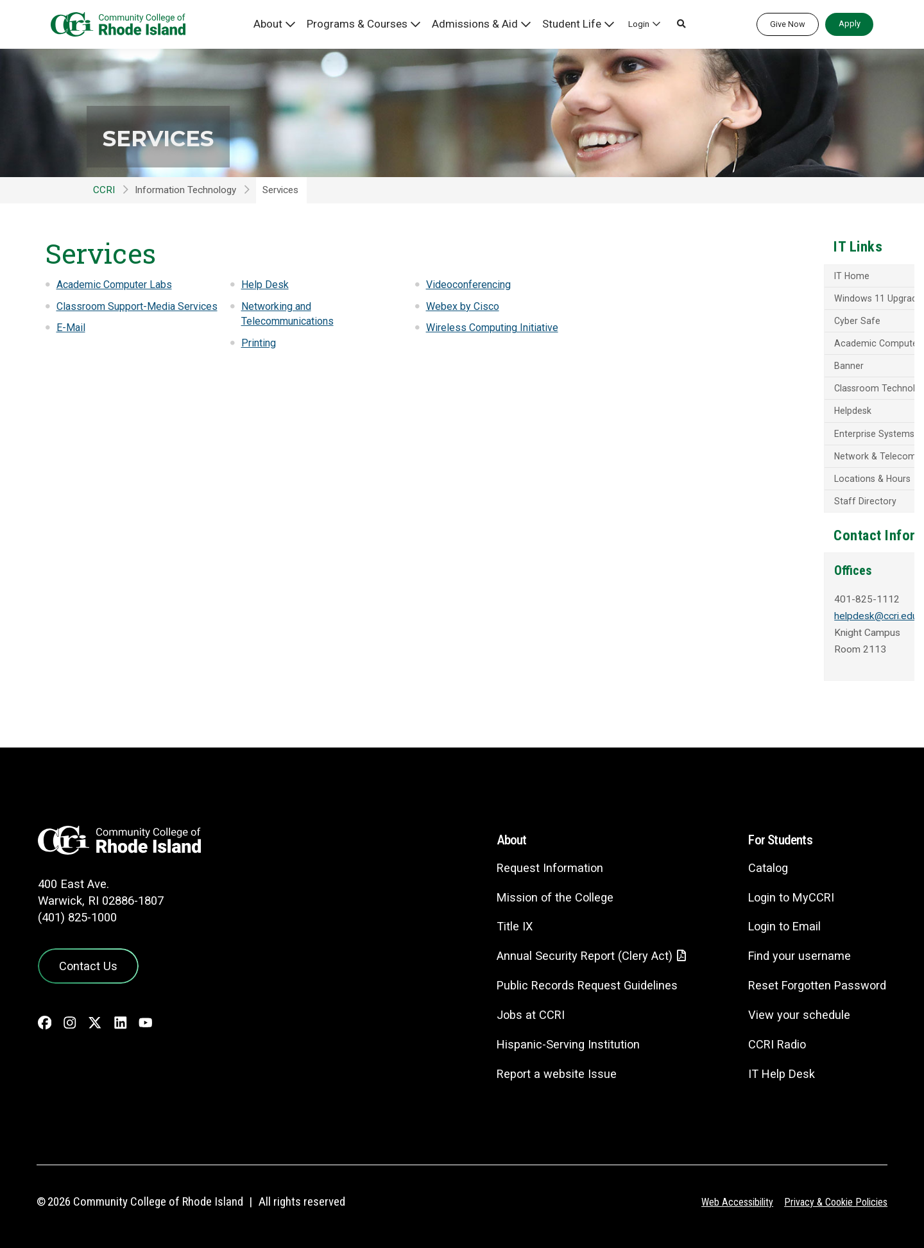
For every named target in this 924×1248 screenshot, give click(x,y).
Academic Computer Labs (119, 284)
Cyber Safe (710, 323)
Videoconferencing (472, 284)
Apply (849, 23)
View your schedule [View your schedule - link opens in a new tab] (792, 1010)
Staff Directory (718, 510)
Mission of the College (541, 892)
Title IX (499, 922)
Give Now (787, 24)
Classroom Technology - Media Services (772, 393)
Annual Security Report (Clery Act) (572, 952)
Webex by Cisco (464, 306)
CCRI (104, 190)
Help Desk (265, 284)
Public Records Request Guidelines (574, 981)
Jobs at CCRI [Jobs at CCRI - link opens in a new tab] (516, 1011)
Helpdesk (706, 417)
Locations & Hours (727, 486)
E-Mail (71, 342)
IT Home (705, 277)
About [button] (299, 24)
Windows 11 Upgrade (732, 300)
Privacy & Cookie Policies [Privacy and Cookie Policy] (832, 1198)
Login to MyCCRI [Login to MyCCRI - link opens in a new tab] (785, 892)
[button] (668, 24)
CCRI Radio (770, 1039)
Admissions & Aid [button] (480, 24)
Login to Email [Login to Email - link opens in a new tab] (778, 922)
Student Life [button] (565, 24)
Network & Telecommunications (755, 463)
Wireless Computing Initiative (496, 327)
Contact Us (84, 959)
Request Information (535, 863)
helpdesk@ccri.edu (732, 627)
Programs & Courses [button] (379, 24)
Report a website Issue (542, 1070)
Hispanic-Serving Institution (554, 1040)
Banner (702, 370)
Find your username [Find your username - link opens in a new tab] (793, 951)
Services (178, 136)
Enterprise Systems (728, 440)
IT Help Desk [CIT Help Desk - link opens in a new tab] (775, 1069)
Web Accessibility (728, 1198)
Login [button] (626, 24)
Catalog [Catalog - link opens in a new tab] (761, 863)
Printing (259, 342)
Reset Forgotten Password (813, 980)
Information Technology (185, 190)
